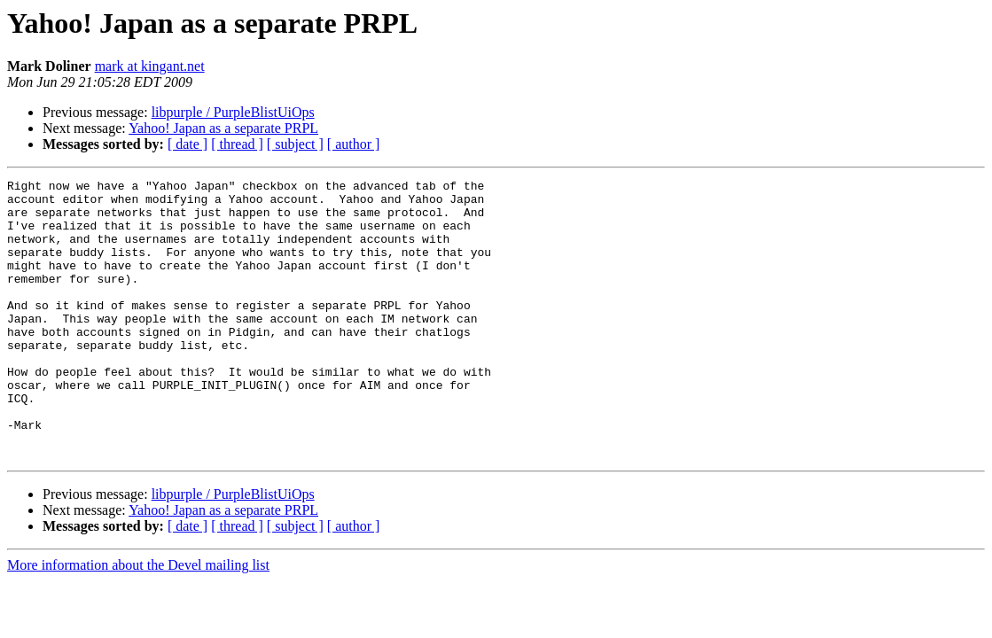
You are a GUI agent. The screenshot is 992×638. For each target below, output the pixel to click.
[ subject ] (295, 144)
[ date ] (187, 144)
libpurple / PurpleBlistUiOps (233, 112)
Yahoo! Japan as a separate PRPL (223, 128)
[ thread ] (237, 144)
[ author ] (353, 144)
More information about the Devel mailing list (138, 620)
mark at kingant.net (150, 66)
